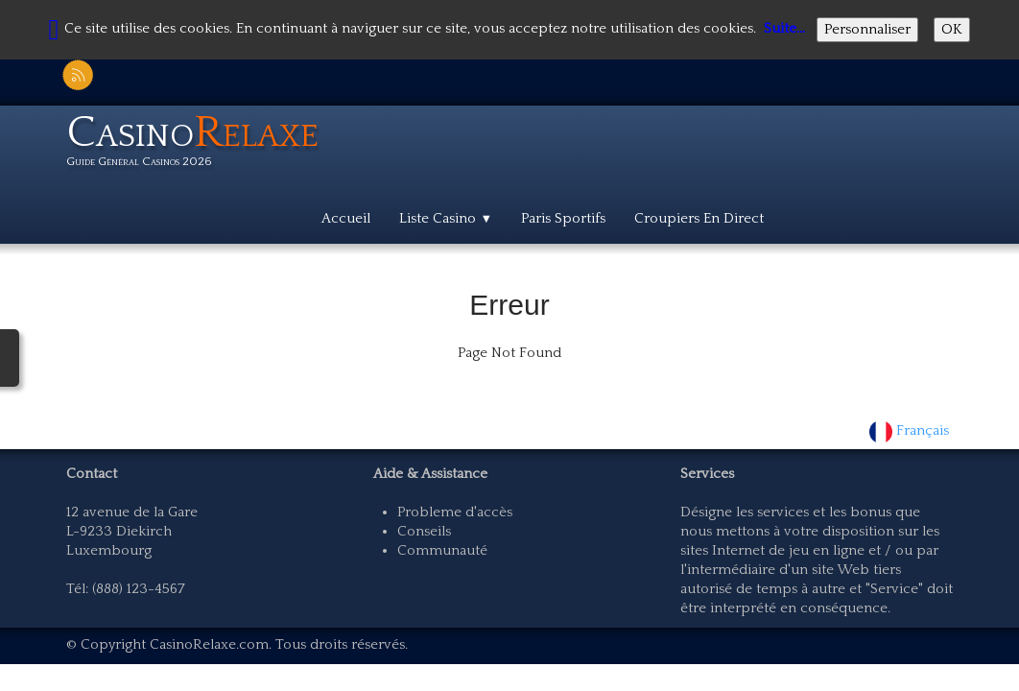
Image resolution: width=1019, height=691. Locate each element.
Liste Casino (445, 218)
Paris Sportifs (563, 218)
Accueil (345, 218)
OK (951, 29)
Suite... (784, 28)
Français (911, 430)
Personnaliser (867, 29)
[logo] (199, 143)
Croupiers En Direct (699, 218)
